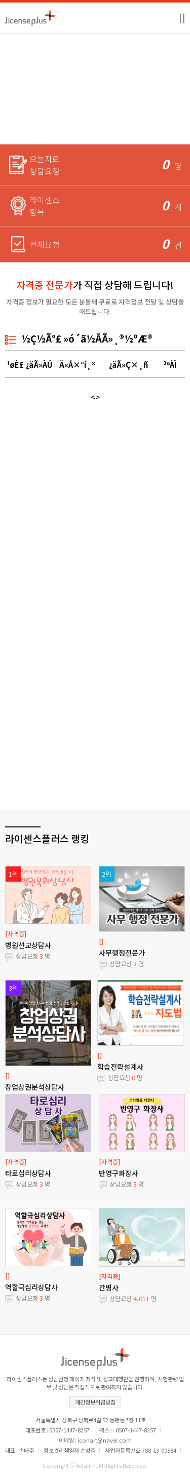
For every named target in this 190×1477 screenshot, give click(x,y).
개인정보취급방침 (95, 1402)
